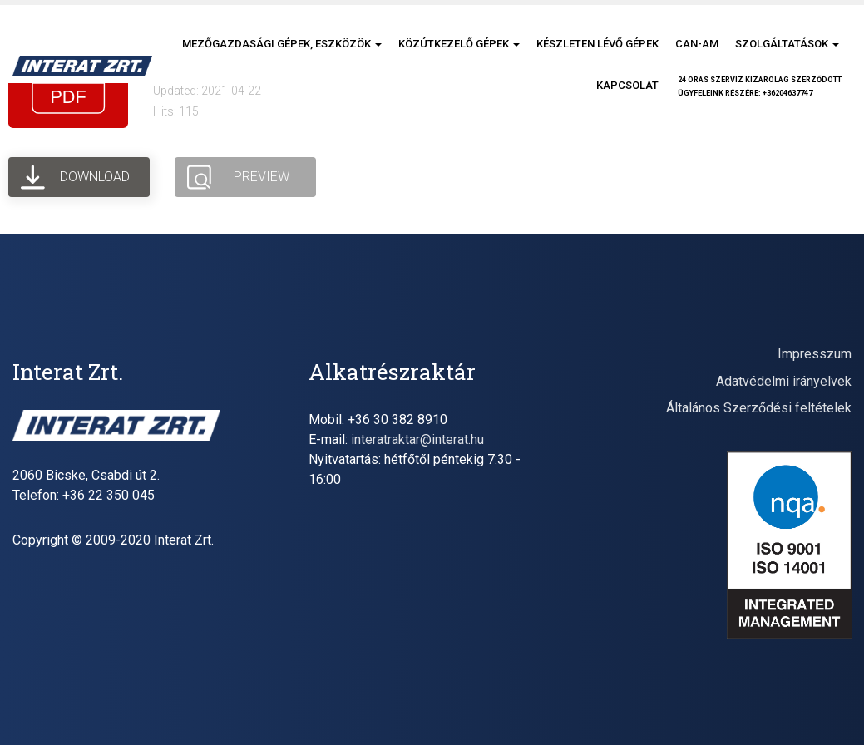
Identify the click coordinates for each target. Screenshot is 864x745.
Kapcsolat (627, 85)
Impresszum (815, 354)
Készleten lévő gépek (597, 43)
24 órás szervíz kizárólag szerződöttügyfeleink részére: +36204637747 (760, 86)
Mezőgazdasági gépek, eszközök (282, 43)
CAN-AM (696, 43)
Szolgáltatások (787, 43)
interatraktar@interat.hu (417, 439)
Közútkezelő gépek (459, 43)
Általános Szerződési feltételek (759, 408)
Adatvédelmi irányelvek (784, 381)
